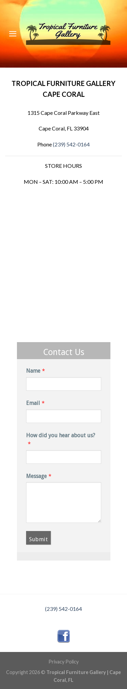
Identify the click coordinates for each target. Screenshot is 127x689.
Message (36, 476)
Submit (38, 539)
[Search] (118, 33)
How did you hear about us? (60, 435)
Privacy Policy (63, 662)
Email (33, 403)
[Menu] (13, 33)
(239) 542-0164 (71, 144)
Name (33, 371)
